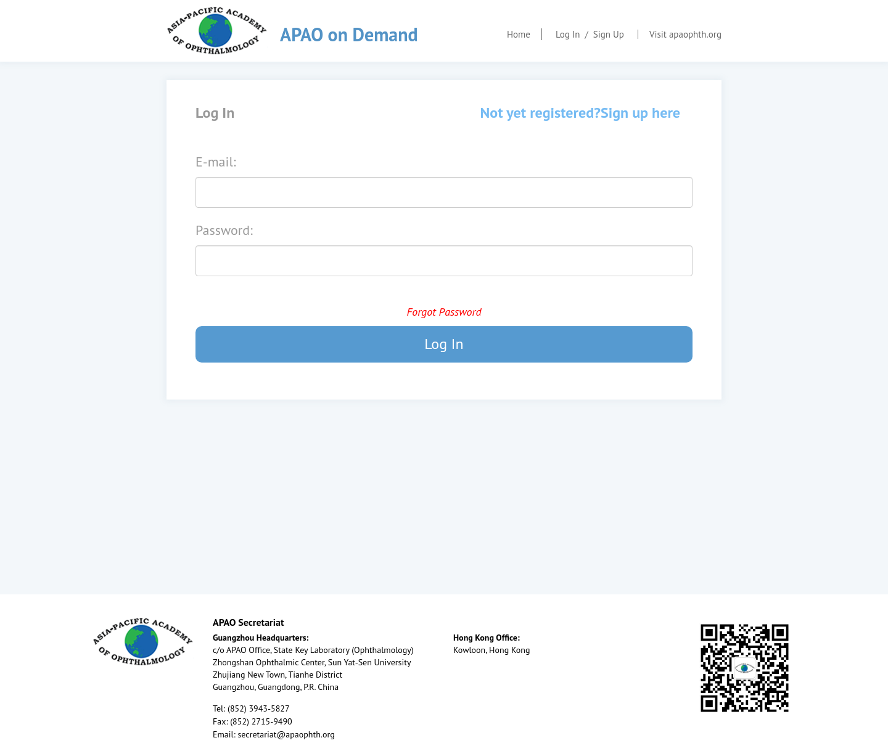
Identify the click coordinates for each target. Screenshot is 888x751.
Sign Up (608, 34)
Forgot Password (443, 312)
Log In (568, 34)
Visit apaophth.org (685, 34)
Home (518, 34)
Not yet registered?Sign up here (580, 112)
